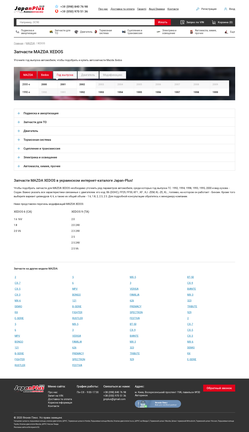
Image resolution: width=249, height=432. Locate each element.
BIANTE (191, 288)
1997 (177, 92)
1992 (82, 92)
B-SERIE (76, 306)
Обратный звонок (219, 388)
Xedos (45, 75)
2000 (44, 84)
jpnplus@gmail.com (114, 399)
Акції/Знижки (157, 9)
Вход (232, 9)
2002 (82, 84)
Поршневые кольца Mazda (102, 421)
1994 (120, 92)
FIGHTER (77, 312)
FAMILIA (134, 294)
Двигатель (88, 75)
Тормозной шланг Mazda (160, 421)
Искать (162, 22)
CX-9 (190, 283)
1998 (196, 92)
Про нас (103, 9)
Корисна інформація (60, 402)
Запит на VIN (55, 395)
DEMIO (18, 306)
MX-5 (133, 277)
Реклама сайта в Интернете (25, 427)
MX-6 (18, 300)
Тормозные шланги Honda (79, 421)
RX (16, 312)
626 (132, 300)
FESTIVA (135, 318)
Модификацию (112, 75)
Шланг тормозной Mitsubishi (183, 421)
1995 (139, 92)
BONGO (76, 294)
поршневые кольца (38, 421)
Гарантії (141, 9)
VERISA (134, 288)
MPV (75, 288)
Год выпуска (65, 75)
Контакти (173, 9)
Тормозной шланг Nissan (206, 421)
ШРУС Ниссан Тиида (50, 424)
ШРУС (65, 421)
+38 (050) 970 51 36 (114, 395)
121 (74, 300)
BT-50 (190, 277)
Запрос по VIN (195, 22)
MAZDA (30, 43)
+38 (74, 6)
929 (189, 312)
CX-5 (17, 288)
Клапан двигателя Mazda (30, 424)
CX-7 (17, 283)
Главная (18, 43)
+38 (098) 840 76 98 (114, 392)
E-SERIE (19, 318)
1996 (158, 92)
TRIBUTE (192, 306)
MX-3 (190, 294)
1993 (101, 92)
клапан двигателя (54, 421)
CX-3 (17, 294)
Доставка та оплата (122, 9)
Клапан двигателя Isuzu (124, 421)
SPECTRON (136, 312)
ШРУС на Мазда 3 (142, 421)
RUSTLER (77, 318)
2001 (63, 84)
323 (189, 300)
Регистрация (208, 9)
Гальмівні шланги (21, 421)
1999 (215, 92)
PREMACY (135, 306)
